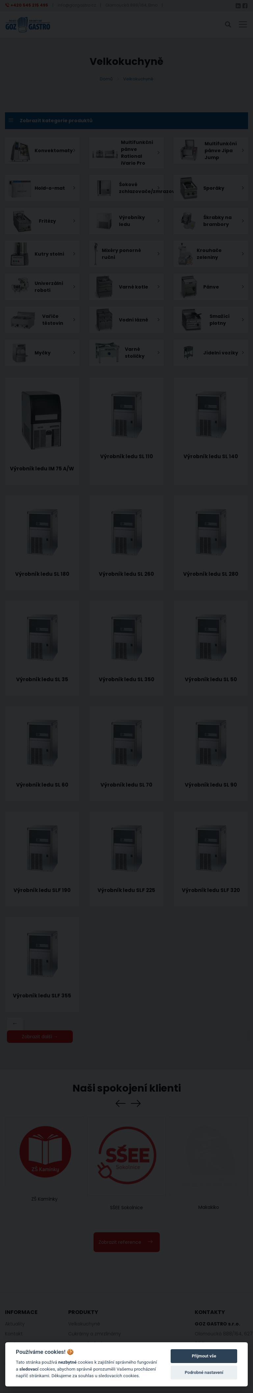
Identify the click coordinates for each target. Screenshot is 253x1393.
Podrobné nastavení (204, 1372)
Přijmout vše (204, 1355)
